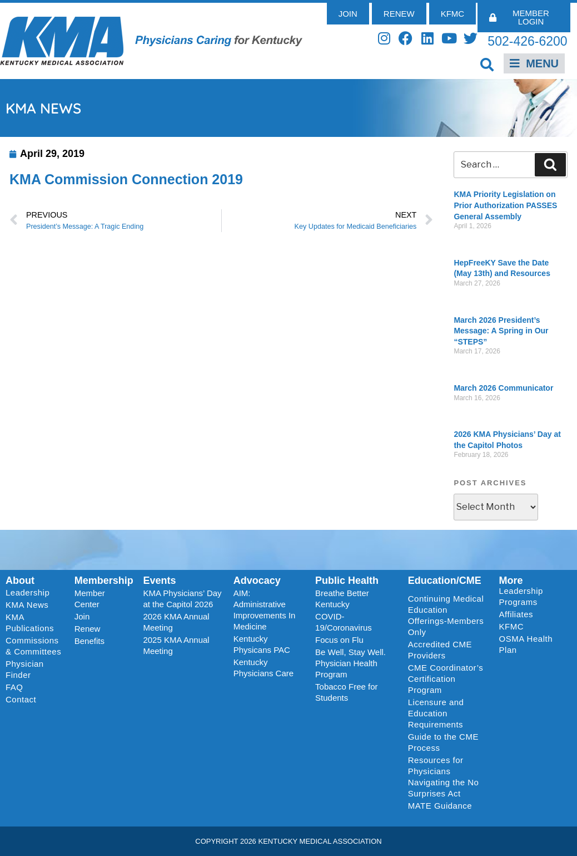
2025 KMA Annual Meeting (176, 645)
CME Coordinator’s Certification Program (446, 679)
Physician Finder (25, 669)
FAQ (14, 687)
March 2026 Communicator (503, 387)
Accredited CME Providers (440, 649)
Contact (21, 699)
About (20, 580)
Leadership (30, 592)
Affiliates (519, 614)
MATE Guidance (440, 805)
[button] (486, 64)
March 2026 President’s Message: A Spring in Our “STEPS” (501, 331)
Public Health (347, 580)
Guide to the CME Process (443, 742)
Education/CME (444, 580)
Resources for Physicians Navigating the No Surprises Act (443, 776)
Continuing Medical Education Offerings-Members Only (446, 615)
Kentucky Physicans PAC (261, 644)
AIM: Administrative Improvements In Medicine (264, 609)
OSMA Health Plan (526, 644)
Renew (87, 628)
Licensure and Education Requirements (436, 713)
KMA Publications (30, 622)
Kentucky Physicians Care (263, 667)
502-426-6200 (527, 41)
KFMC (511, 626)
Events (159, 580)
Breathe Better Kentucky (342, 598)
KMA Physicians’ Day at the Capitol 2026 (182, 598)
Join (82, 616)
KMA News (27, 604)
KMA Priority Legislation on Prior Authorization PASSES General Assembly (505, 205)
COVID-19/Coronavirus (343, 622)
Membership (103, 580)
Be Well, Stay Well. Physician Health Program (350, 663)
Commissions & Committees (33, 646)
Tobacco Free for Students (346, 692)
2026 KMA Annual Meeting (176, 622)
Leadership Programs (532, 596)
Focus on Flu (339, 640)
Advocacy (257, 580)
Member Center (89, 598)
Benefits (89, 641)
